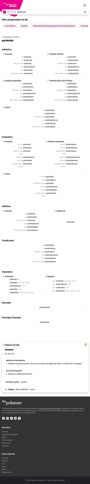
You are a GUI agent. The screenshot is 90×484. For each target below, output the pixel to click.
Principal (5, 432)
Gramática (5, 446)
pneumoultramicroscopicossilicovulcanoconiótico (54, 26)
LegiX (4, 466)
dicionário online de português (51, 408)
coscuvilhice (10, 26)
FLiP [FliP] (3, 464)
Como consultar (7, 440)
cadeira (24, 26)
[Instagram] (7, 419)
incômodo (85, 26)
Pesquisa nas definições (10, 434)
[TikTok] (11, 419)
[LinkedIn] (15, 419)
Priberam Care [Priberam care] (6, 472)
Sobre (4, 437)
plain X (4, 469)
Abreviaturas (6, 443)
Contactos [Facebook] (5, 458)
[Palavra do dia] (85, 344)
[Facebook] (3, 419)
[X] (19, 419)
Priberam (5, 461)
